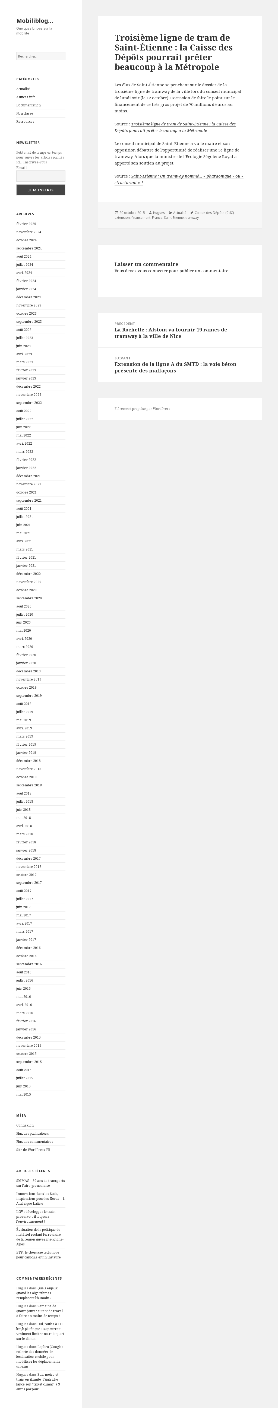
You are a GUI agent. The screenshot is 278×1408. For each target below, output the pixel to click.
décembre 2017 (28, 858)
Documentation (28, 105)
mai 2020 (23, 630)
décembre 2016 (28, 947)
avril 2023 (24, 354)
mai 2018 (23, 817)
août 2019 (23, 703)
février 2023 (26, 370)
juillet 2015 (24, 1078)
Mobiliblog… (34, 20)
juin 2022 (23, 427)
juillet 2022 (24, 419)
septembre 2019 (29, 695)
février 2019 (26, 744)
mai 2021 (23, 533)
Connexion (25, 1125)
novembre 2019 (28, 679)
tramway (192, 217)
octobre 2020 (26, 590)
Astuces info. (26, 97)
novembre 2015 (28, 1045)
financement (140, 217)
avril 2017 (24, 923)
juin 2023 (23, 346)
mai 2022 (23, 435)
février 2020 (26, 655)
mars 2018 (24, 834)
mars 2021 (24, 549)
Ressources (25, 121)
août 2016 (23, 972)
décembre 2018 (28, 760)
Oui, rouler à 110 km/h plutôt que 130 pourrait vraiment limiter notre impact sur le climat (40, 1331)
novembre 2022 (28, 394)
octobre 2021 (26, 492)
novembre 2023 (28, 305)
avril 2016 (24, 1004)
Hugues (159, 212)
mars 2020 (24, 646)
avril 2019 (24, 728)
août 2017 (23, 890)
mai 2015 (23, 1094)
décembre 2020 (28, 573)
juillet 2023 (24, 338)
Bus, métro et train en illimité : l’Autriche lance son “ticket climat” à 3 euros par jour (38, 1381)
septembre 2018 (29, 785)
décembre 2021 (28, 476)
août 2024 (23, 256)
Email (21, 167)
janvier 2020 (26, 663)
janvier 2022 (26, 468)
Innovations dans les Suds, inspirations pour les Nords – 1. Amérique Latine (40, 1198)
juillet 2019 (24, 712)
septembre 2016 (29, 964)
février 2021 (26, 557)
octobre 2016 (26, 956)
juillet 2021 (24, 516)
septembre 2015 (29, 1061)
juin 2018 (23, 809)
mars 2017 (24, 931)
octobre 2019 (26, 687)
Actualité (23, 89)
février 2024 (26, 281)
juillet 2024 (24, 264)
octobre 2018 (26, 777)
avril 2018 (24, 826)
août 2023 (23, 329)
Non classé (24, 113)
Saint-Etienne (174, 217)
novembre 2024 (28, 232)
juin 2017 (23, 907)
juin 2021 (23, 525)
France (157, 217)
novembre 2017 (28, 866)
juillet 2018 (24, 801)
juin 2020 (23, 622)
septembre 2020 (29, 598)
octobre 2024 (26, 240)
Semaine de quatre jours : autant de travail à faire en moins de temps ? (40, 1311)
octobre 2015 (26, 1053)
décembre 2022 (28, 386)
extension (122, 217)
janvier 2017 (26, 939)
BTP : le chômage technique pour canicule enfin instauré (38, 1255)
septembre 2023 (29, 321)
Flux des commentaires (34, 1141)
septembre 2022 (29, 402)
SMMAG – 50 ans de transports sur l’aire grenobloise (40, 1183)
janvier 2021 (26, 565)
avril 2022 (24, 443)
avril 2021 (24, 541)
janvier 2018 (26, 850)
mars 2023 (24, 362)
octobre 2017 (26, 874)
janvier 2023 (26, 378)
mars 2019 (24, 736)
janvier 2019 (26, 752)
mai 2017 (23, 915)
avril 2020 (24, 638)
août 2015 (23, 1070)
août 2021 (23, 508)
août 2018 (23, 793)
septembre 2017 (29, 882)
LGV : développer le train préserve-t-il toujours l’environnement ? (35, 1216)
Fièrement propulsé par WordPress (142, 408)
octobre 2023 (26, 313)
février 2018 (26, 842)
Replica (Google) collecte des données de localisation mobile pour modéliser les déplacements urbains (39, 1356)
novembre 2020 (28, 582)
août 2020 (23, 606)
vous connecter (153, 270)
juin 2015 (23, 1086)
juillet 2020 (24, 614)
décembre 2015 (28, 1037)
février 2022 (26, 459)
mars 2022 (24, 451)
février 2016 (26, 1021)
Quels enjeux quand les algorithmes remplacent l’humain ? (37, 1293)
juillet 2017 (24, 899)
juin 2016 (23, 988)
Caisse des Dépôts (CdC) (214, 212)
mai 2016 (23, 996)
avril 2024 (24, 272)
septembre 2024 (29, 248)
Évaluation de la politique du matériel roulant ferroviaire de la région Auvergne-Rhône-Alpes (40, 1236)
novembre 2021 (28, 484)
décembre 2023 (28, 297)
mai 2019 (23, 720)
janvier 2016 (26, 1029)
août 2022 (23, 411)
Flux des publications (32, 1133)
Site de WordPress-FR (33, 1149)
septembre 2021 (29, 500)
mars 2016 (24, 1013)
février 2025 (26, 224)
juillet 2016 (24, 980)
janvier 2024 (26, 289)
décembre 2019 (28, 671)
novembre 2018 (28, 769)
